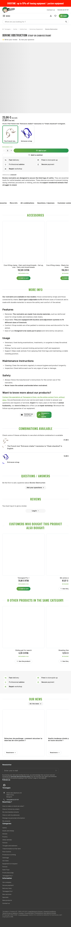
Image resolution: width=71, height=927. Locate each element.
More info (13, 203)
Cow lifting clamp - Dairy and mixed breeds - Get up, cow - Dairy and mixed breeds (23, 266)
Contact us (26, 415)
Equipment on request (9, 863)
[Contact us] (51, 10)
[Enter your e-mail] (30, 770)
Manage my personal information (13, 818)
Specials (5, 897)
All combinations (27, 203)
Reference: (6, 175)
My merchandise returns (10, 812)
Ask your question (27, 39)
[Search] (66, 21)
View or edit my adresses (11, 815)
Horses (4, 834)
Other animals (7, 840)
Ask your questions (34, 487)
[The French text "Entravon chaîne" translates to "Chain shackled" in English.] (10, 134)
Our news (35, 699)
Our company (6, 882)
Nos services (6, 894)
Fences (4, 842)
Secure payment (8, 885)
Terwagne (6, 29)
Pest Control (6, 851)
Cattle (15, 29)
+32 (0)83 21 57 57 (12, 799)
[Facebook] (4, 785)
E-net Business (23, 915)
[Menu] (6, 16)
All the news (34, 704)
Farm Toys (5, 869)
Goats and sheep (8, 831)
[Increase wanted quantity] (11, 151)
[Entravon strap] (26, 134)
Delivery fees (7, 888)
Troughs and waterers (9, 845)
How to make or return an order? (13, 806)
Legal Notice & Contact (35, 911)
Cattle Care (23, 29)
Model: (33, 124)
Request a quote (43, 415)
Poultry (4, 837)
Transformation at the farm (11, 848)
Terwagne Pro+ (7, 891)
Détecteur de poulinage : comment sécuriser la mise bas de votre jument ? (23, 739)
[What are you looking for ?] (35, 21)
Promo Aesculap (8, 872)
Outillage (5, 857)
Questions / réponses (45, 203)
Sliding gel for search (23, 650)
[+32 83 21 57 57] (63, 10)
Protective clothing (9, 854)
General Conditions (50, 911)
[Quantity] (8, 151)
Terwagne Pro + (23, 578)
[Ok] (56, 770)
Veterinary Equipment (36, 29)
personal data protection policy (20, 776)
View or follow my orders (10, 809)
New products (7, 900)
